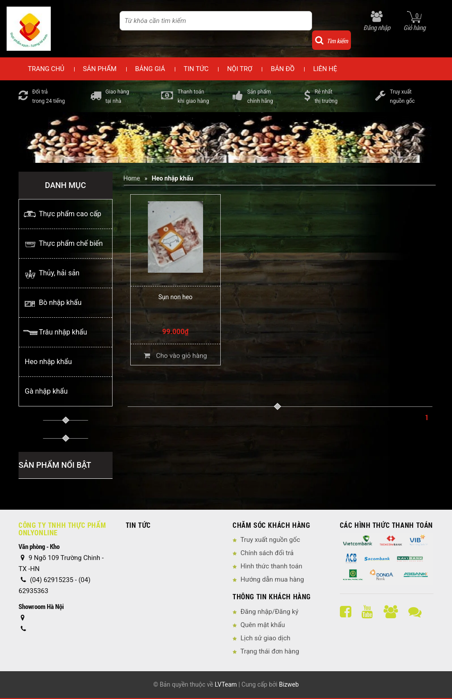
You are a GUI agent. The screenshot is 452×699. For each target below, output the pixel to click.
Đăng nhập (376, 27)
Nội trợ (239, 69)
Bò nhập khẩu (60, 302)
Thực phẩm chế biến (71, 243)
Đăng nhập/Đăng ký (269, 612)
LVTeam (226, 684)
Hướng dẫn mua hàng (272, 579)
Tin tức (196, 69)
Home (132, 178)
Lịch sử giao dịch (265, 638)
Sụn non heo (175, 297)
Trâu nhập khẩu (63, 332)
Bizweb (289, 684)
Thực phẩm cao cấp (70, 214)
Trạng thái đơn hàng (269, 651)
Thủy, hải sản (59, 273)
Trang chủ (46, 69)
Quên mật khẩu (263, 625)
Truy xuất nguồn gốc (270, 540)
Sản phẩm (100, 69)
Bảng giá (150, 69)
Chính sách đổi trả (267, 553)
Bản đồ (282, 69)
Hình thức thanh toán (271, 566)
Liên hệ (325, 69)
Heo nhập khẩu (48, 361)
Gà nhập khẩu (46, 391)
